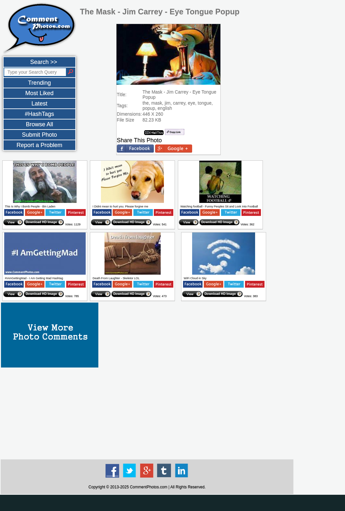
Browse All (39, 124)
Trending (39, 83)
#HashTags (39, 114)
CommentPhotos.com (148, 487)
